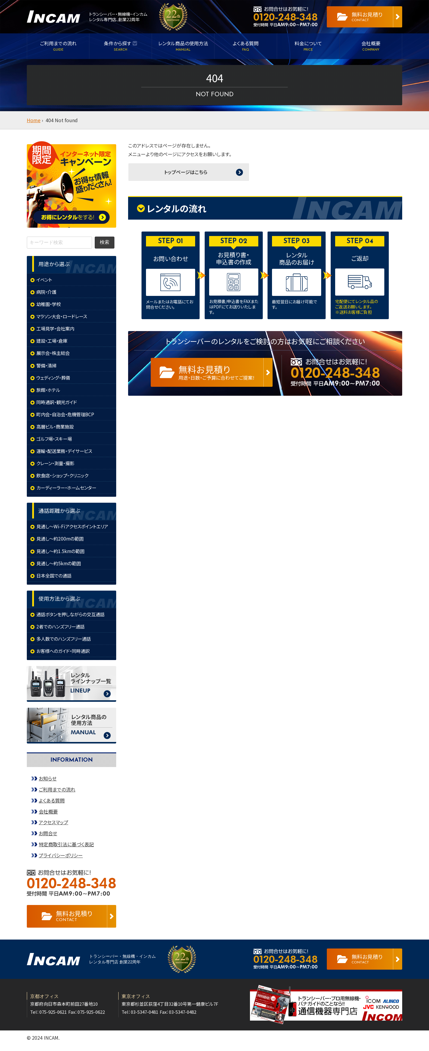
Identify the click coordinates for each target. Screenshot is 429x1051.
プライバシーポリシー (61, 861)
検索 (104, 242)
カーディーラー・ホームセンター (68, 491)
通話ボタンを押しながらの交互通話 (72, 619)
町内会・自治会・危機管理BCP (67, 416)
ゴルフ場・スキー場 (55, 441)
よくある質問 (52, 806)
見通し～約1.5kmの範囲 (61, 555)
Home (34, 120)
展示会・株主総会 (54, 354)
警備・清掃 (47, 366)
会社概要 (48, 817)
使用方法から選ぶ (59, 603)
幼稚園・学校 (49, 304)
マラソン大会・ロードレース (63, 317)
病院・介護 (47, 292)
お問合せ (48, 839)
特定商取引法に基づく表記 (66, 850)
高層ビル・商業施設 (56, 429)
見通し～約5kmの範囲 (59, 567)
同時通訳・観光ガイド (58, 404)
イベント (44, 279)
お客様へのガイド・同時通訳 (65, 656)
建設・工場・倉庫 (53, 341)
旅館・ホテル (49, 391)
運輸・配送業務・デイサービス (66, 453)
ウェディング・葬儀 (54, 379)
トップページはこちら (185, 172)
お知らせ (48, 784)
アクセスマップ (53, 828)
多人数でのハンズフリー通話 (65, 644)
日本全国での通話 (55, 580)
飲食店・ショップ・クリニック (64, 478)
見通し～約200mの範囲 (61, 543)
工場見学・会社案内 (56, 329)
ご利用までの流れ (57, 795)
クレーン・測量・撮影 (56, 466)
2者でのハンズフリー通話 (62, 631)
